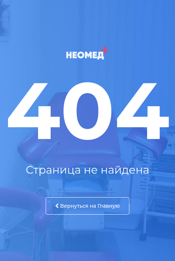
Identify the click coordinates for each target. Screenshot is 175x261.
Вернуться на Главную (87, 206)
